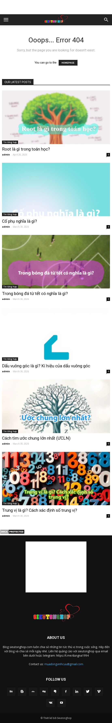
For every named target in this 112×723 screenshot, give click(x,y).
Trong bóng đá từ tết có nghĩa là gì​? (35, 293)
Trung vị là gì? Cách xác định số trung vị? (39, 510)
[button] (106, 19)
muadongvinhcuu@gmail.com (63, 664)
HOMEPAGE (68, 63)
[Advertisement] (56, 7)
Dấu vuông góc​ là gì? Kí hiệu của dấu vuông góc (46, 365)
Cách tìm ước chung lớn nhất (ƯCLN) (36, 438)
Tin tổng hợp (10, 142)
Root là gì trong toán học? (26, 149)
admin (6, 154)
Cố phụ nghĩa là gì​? (19, 221)
